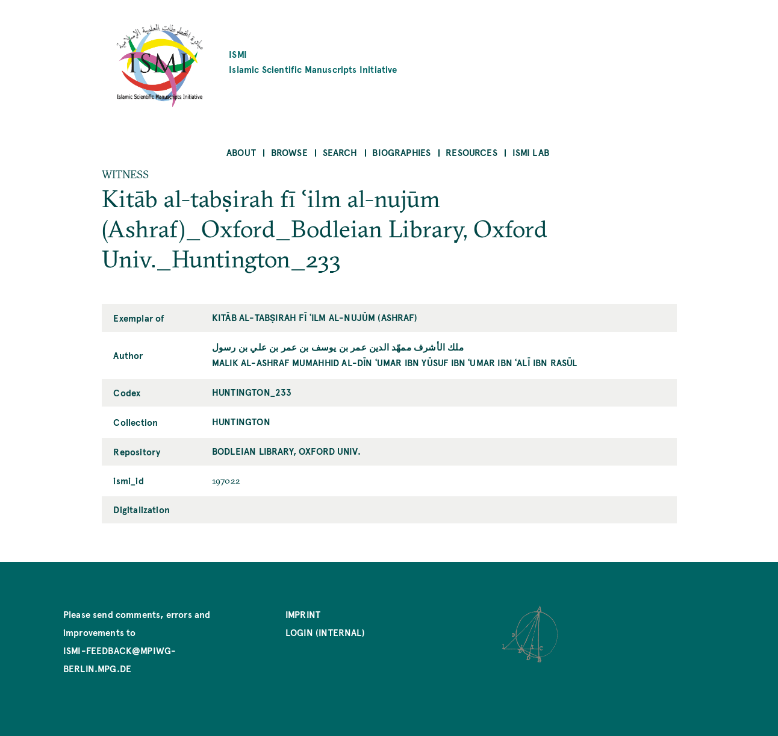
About (241, 152)
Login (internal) (325, 632)
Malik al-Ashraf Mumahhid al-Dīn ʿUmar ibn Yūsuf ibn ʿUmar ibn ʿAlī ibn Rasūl (394, 362)
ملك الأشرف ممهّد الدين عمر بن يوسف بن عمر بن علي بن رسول (338, 346)
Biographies (401, 152)
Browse (289, 152)
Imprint (302, 614)
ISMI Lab (530, 152)
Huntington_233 (252, 391)
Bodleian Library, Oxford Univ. (286, 450)
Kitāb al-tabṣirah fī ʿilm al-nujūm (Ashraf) (314, 317)
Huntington (241, 421)
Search (340, 152)
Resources (471, 152)
